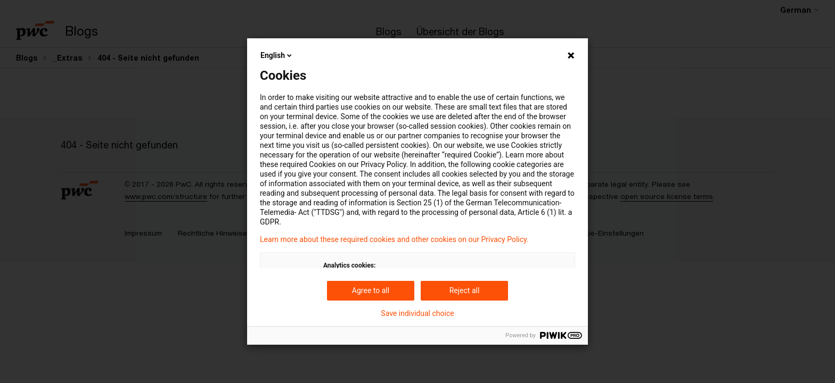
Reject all (464, 290)
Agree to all (370, 290)
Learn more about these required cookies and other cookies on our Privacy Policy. (394, 239)
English (276, 55)
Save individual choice (417, 313)
